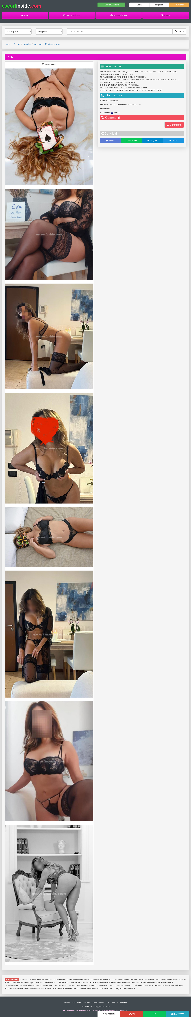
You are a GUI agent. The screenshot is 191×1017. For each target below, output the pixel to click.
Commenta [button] (174, 125)
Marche (27, 44)
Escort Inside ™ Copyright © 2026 (95, 1006)
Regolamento (98, 1003)
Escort (17, 44)
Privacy (87, 1003)
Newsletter (179, 5)
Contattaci (123, 1003)
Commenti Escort (71, 15)
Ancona (38, 44)
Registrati (159, 5)
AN (132, 1014)
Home (24, 15)
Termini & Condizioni (72, 1003)
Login (139, 5)
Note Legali (111, 1003)
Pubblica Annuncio (111, 5)
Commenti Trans (118, 15)
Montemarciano (52, 44)
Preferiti (165, 15)
